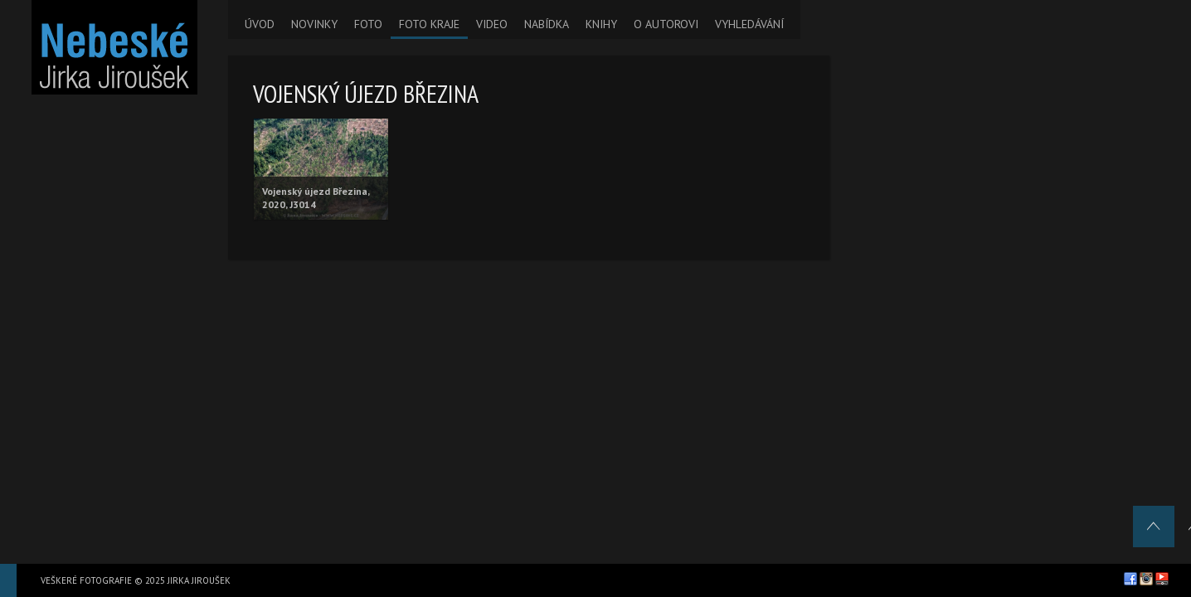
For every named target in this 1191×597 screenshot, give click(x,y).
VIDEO (492, 24)
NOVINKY (314, 24)
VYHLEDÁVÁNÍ (749, 24)
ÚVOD (260, 24)
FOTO (368, 24)
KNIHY (601, 24)
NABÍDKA (546, 24)
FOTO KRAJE (429, 24)
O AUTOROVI (666, 24)
